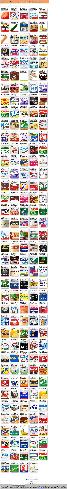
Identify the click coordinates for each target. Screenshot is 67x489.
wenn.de (32, 477)
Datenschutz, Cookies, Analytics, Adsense (32, 479)
